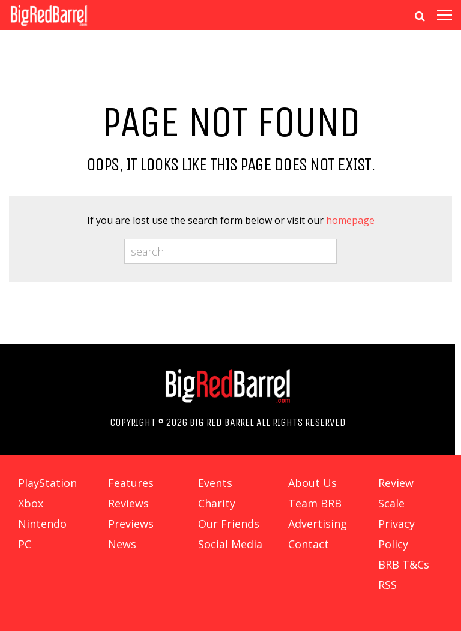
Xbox (30, 503)
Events (215, 483)
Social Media (230, 544)
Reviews (128, 503)
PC (24, 544)
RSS (387, 585)
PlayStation (47, 483)
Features (131, 483)
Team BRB (315, 503)
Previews (131, 523)
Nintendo (42, 523)
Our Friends (228, 523)
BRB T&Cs (403, 564)
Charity (216, 503)
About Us (312, 483)
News (122, 544)
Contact (308, 544)
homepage (350, 220)
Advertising (317, 523)
